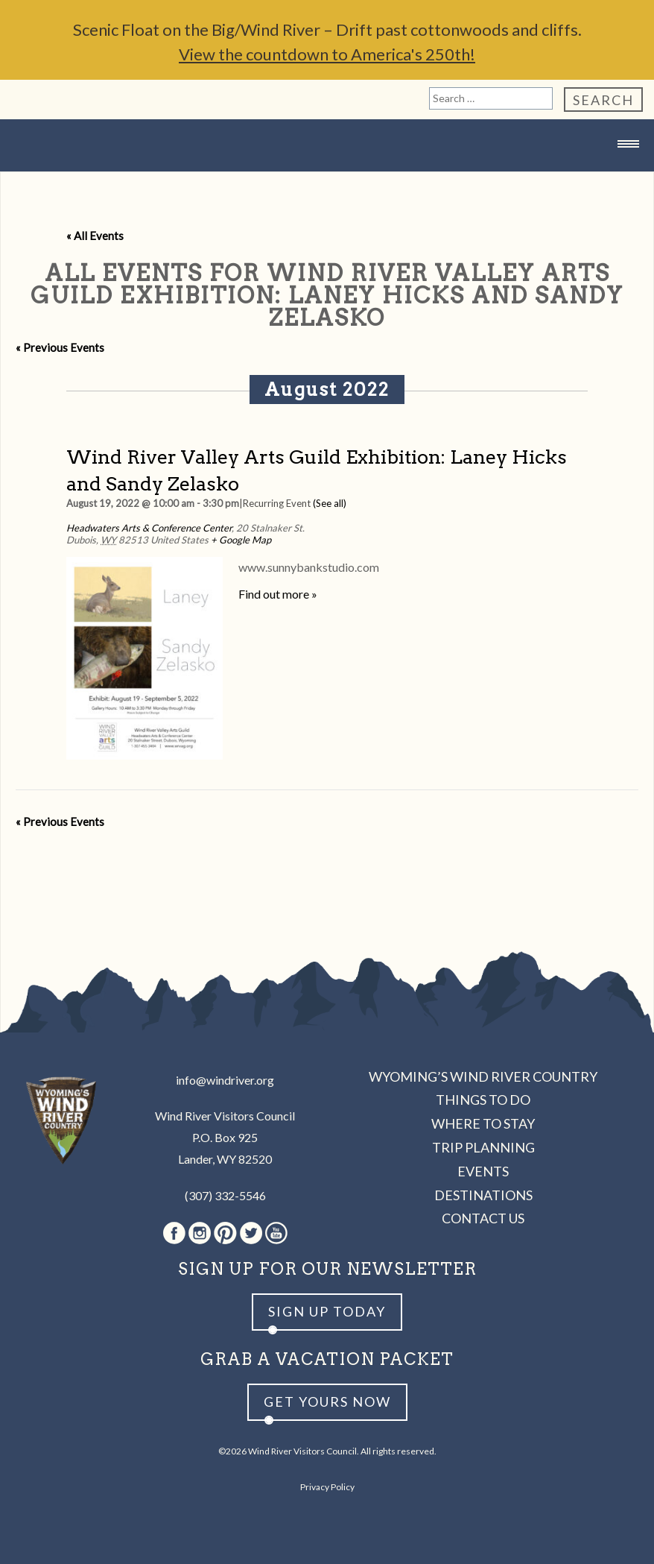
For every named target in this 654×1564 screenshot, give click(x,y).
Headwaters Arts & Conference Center (149, 528)
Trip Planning (483, 1147)
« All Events (95, 235)
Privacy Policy (327, 1486)
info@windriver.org (225, 1080)
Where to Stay (483, 1123)
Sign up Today (327, 1311)
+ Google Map (241, 540)
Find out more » (277, 594)
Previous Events (60, 347)
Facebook (174, 1233)
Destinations (483, 1195)
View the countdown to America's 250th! (327, 54)
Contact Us (483, 1218)
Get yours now (327, 1401)
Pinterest (225, 1233)
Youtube (276, 1233)
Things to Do (483, 1099)
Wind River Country (327, 173)
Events (483, 1171)
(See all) (329, 503)
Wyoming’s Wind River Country (483, 1076)
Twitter (251, 1233)
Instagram (199, 1233)
